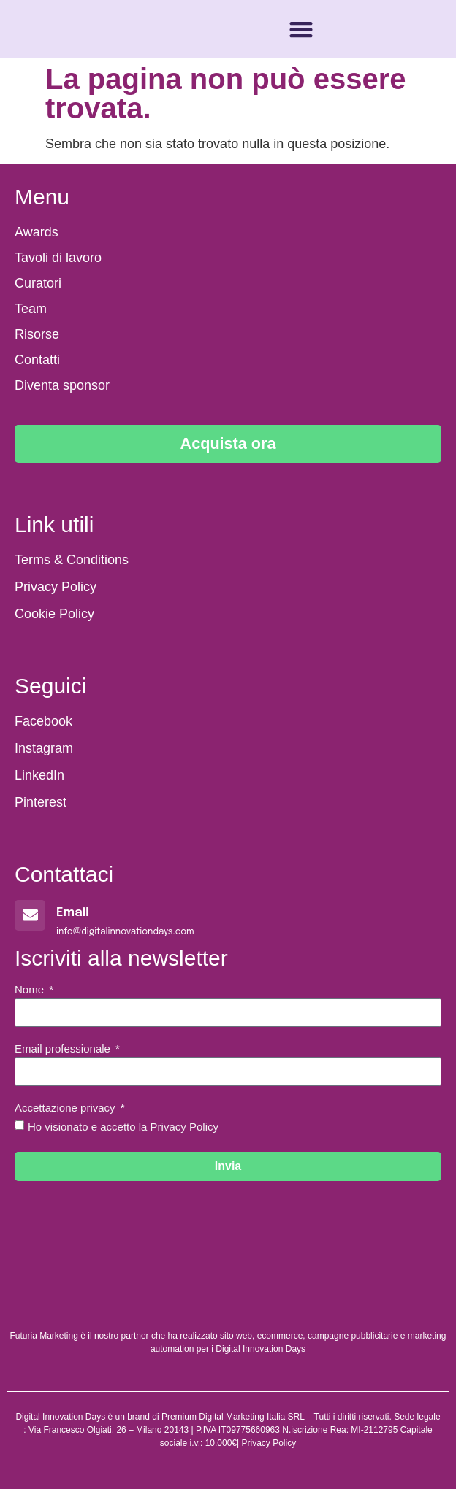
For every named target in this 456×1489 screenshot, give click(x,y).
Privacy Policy (268, 1443)
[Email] (30, 915)
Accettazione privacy (66, 1108)
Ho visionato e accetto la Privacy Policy (123, 1126)
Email (72, 913)
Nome (31, 990)
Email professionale (64, 1049)
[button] (300, 29)
